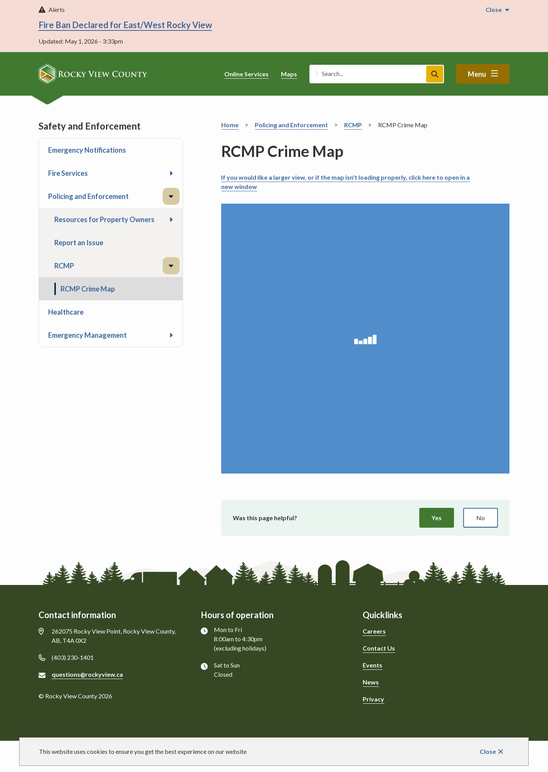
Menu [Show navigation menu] (477, 74)
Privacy (373, 699)
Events (372, 665)
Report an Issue (78, 242)
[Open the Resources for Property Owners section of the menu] (171, 219)
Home (230, 124)
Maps (289, 74)
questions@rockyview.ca (87, 674)
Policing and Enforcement (88, 196)
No (480, 517)
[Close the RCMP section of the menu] (171, 265)
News (371, 682)
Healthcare (66, 312)
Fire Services (68, 173)
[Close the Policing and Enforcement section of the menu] (171, 196)
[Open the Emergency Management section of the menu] (171, 335)
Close (488, 751)
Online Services (246, 74)
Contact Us (379, 648)
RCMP (64, 265)
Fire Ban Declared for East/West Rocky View (125, 25)
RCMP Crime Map (88, 289)
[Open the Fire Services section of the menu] (171, 173)
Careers (374, 631)
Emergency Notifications (87, 150)
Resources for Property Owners (104, 219)
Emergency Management (87, 335)
